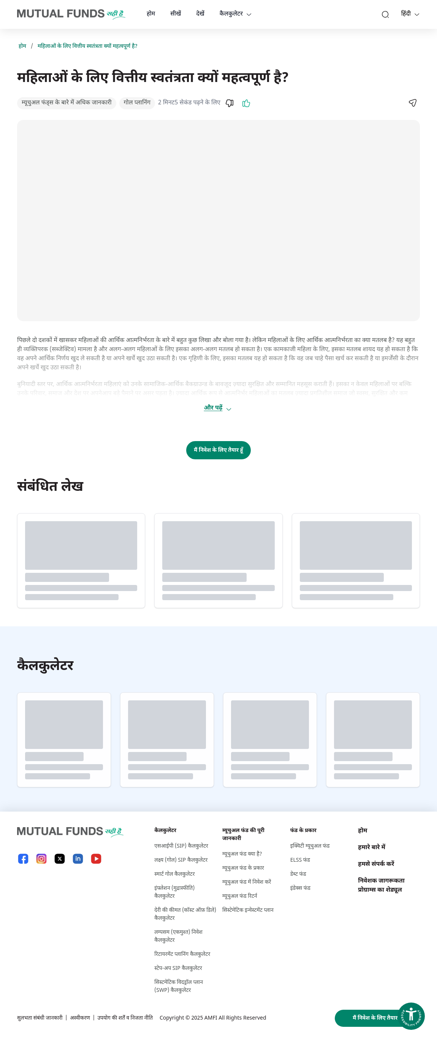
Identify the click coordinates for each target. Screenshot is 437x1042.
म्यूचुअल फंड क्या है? (242, 854)
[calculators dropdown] (249, 14)
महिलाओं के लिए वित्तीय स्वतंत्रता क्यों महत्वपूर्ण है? (88, 46)
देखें (200, 14)
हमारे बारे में (371, 848)
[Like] (246, 103)
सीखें (175, 14)
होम (151, 14)
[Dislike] (229, 103)
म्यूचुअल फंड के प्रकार (243, 868)
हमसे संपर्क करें (376, 865)
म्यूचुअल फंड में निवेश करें (246, 882)
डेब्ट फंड (298, 874)
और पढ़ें (217, 408)
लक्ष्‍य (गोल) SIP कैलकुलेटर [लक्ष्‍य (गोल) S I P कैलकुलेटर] (180, 860)
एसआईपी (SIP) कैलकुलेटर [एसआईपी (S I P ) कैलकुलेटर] (181, 846)
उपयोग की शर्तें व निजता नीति (127, 1018)
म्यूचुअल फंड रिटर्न (239, 896)
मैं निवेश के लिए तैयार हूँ (218, 450)
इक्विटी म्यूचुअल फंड (310, 846)
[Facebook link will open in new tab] (23, 859)
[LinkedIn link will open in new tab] (78, 859)
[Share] (412, 102)
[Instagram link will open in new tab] (41, 859)
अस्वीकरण (81, 1018)
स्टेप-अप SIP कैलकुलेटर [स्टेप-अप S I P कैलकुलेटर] (178, 968)
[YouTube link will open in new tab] (96, 859)
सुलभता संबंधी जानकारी (40, 1018)
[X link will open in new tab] (60, 859)
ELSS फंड (300, 860)
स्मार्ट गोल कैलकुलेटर (174, 874)
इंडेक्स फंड (300, 888)
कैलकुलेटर (231, 14)
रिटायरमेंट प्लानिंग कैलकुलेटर (182, 954)
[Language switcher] (417, 14)
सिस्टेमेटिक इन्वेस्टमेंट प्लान (248, 910)
